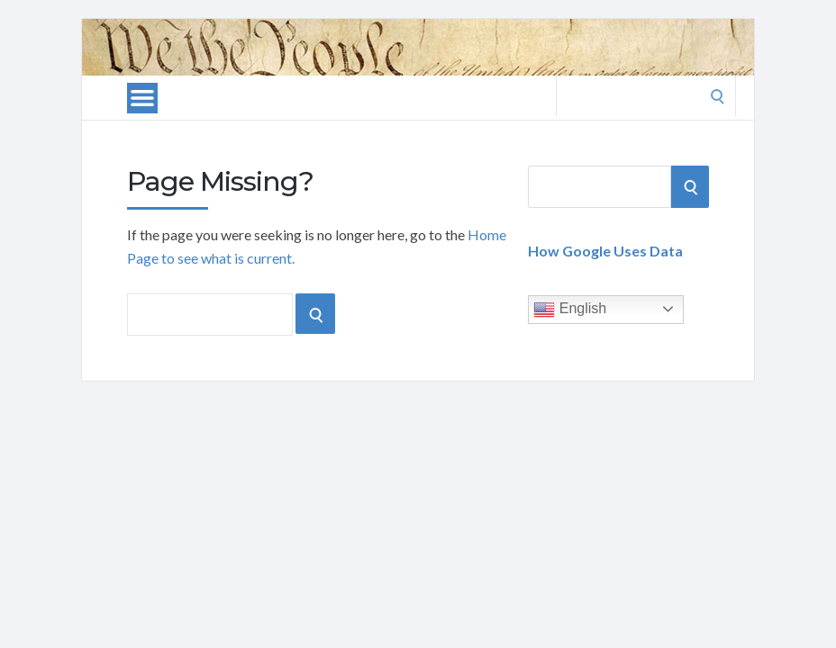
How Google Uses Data (605, 250)
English (569, 309)
